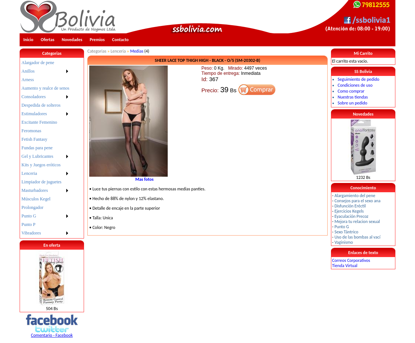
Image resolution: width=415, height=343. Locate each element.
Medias (136, 51)
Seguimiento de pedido (358, 79)
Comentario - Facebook (52, 335)
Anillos (27, 71)
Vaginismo (343, 242)
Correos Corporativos (351, 260)
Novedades (72, 39)
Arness (27, 79)
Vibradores (31, 233)
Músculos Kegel (35, 199)
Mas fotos (144, 179)
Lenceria (29, 173)
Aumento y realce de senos (45, 88)
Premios (97, 39)
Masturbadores (34, 190)
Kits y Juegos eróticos (41, 164)
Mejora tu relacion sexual (357, 221)
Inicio (28, 39)
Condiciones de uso (355, 85)
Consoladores (33, 96)
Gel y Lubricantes (37, 156)
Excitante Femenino (39, 122)
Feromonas (31, 130)
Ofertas (47, 39)
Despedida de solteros (40, 105)
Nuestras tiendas (353, 97)
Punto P (28, 224)
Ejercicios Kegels (349, 211)
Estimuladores (34, 113)
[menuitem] (45, 63)
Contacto (120, 39)
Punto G (28, 216)
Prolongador (32, 207)
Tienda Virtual (344, 265)
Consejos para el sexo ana (357, 200)
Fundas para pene (37, 147)
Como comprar (351, 91)
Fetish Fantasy (34, 139)
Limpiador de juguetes (41, 181)
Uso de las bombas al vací (357, 237)
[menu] (45, 148)
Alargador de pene (37, 62)
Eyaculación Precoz (351, 216)
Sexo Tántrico (346, 231)
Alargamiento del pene (354, 195)
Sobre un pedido (352, 103)
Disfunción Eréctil (350, 206)
